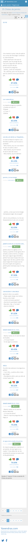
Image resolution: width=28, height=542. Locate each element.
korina (9, 102)
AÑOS (5, 366)
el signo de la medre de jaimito (13, 441)
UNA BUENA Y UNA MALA (11, 291)
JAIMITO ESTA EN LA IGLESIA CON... (14, 244)
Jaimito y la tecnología (10, 177)
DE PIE (5, 22)
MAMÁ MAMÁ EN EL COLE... (11, 330)
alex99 (9, 332)
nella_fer (10, 246)
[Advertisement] (14, 38)
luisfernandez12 (11, 180)
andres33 (10, 444)
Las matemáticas (8, 99)
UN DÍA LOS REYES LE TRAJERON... (13, 137)
